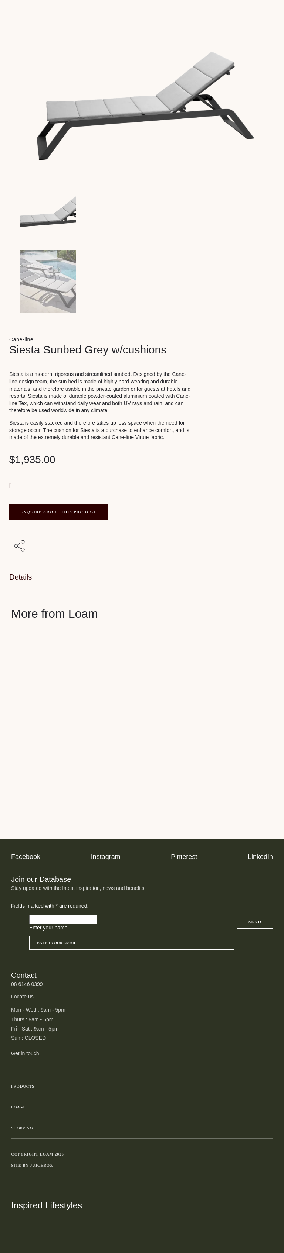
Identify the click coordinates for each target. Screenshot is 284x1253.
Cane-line (21, 339)
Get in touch (25, 1053)
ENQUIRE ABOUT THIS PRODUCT (58, 512)
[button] (11, 485)
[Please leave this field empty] (63, 919)
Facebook (25, 856)
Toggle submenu (265, 1086)
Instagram (106, 856)
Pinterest (184, 856)
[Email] (131, 943)
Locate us (22, 997)
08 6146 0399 (27, 984)
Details (20, 577)
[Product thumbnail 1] (142, 281)
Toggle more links (267, 1165)
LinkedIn (260, 856)
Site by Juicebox (32, 1165)
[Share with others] (21, 546)
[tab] (142, 577)
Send (254, 921)
